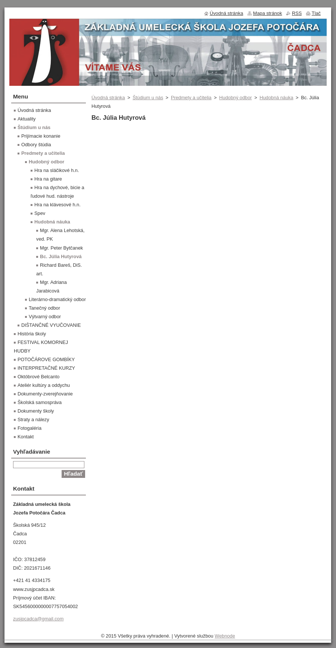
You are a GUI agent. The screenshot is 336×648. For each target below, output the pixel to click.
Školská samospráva (40, 402)
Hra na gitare (48, 179)
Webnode (225, 636)
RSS (297, 13)
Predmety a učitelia (191, 97)
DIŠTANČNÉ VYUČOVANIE (51, 325)
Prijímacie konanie (40, 136)
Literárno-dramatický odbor (57, 299)
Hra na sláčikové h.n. (56, 170)
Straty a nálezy (33, 419)
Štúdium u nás (148, 97)
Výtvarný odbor (45, 316)
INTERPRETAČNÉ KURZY (46, 368)
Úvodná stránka (108, 97)
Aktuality (26, 119)
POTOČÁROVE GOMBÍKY (46, 359)
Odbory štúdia (36, 144)
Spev (39, 213)
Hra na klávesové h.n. (57, 204)
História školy (32, 333)
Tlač (316, 13)
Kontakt (26, 436)
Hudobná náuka (276, 97)
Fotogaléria (29, 428)
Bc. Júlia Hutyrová (61, 256)
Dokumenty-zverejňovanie (45, 394)
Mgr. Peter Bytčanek (61, 248)
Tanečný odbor (44, 308)
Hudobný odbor (235, 97)
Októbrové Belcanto (38, 376)
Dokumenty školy (36, 411)
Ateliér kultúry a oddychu (44, 385)
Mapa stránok (267, 13)
